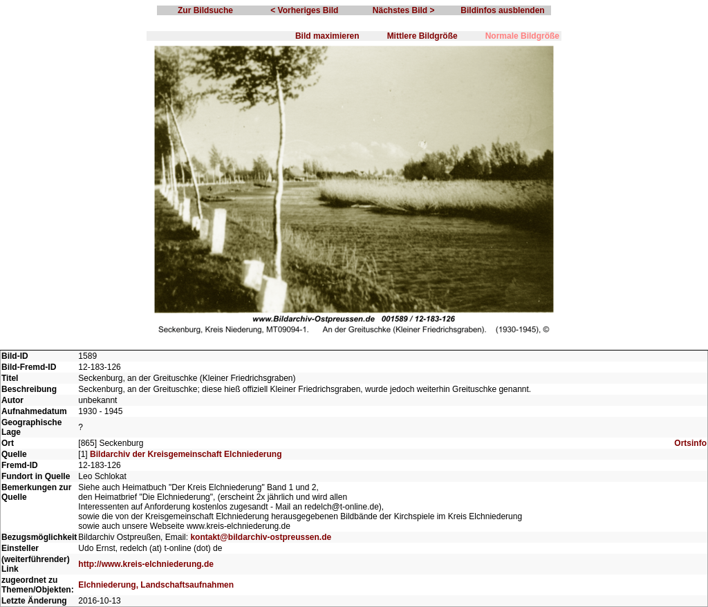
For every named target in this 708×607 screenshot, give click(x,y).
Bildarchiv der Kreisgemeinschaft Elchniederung (185, 454)
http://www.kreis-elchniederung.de (146, 564)
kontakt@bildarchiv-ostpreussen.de (260, 537)
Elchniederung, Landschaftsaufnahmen (156, 585)
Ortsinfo (690, 443)
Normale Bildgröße (522, 36)
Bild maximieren (327, 36)
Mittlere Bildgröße (422, 36)
